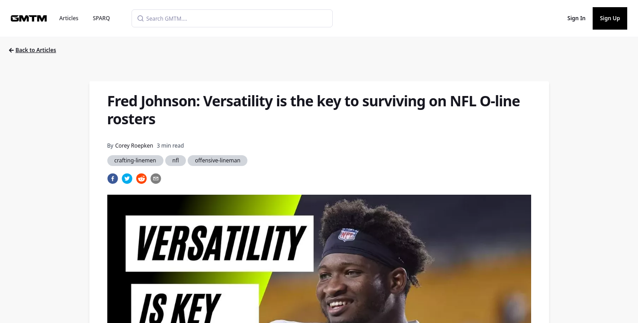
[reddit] (141, 178)
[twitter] (127, 178)
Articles (69, 18)
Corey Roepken (134, 145)
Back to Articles (32, 50)
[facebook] (112, 178)
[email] (155, 178)
